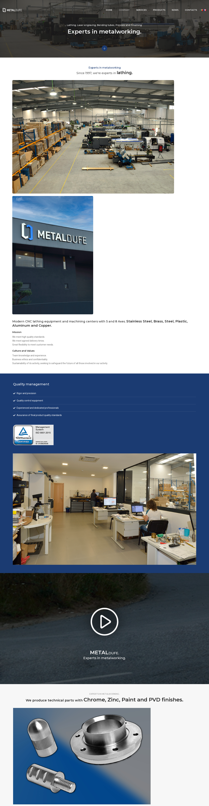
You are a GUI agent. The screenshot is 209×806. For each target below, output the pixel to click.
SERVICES (113, 6)
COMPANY (95, 6)
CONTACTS (163, 6)
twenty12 (192, 794)
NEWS (146, 6)
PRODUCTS (131, 6)
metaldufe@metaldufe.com (153, 777)
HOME (80, 6)
